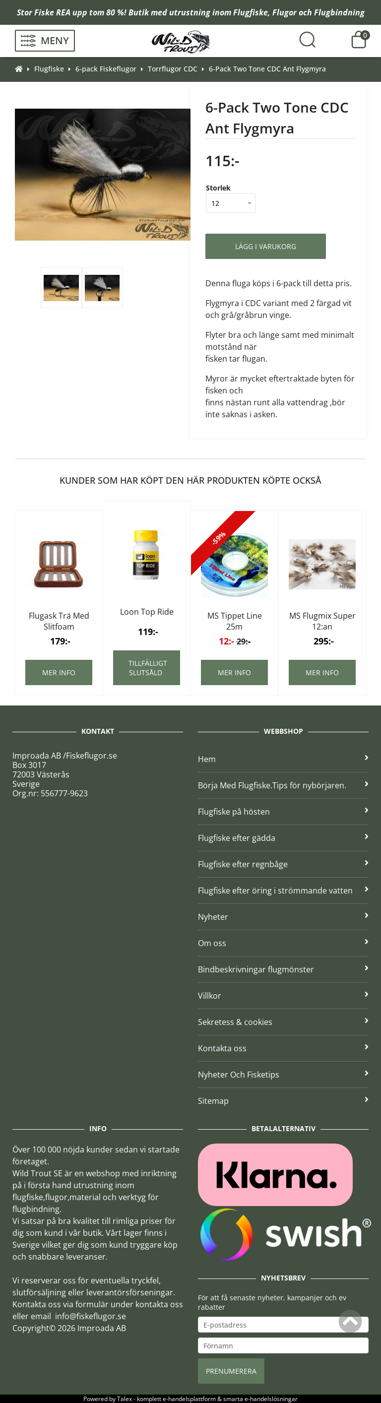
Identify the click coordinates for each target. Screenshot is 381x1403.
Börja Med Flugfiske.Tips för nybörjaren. (283, 785)
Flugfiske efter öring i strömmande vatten (283, 890)
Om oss (283, 943)
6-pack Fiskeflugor (105, 68)
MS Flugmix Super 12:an (322, 621)
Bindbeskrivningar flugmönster (283, 969)
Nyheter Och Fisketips (283, 1074)
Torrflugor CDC (172, 68)
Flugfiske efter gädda (283, 837)
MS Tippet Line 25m (234, 621)
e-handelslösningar (271, 1399)
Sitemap (283, 1100)
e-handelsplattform (189, 1399)
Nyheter (283, 916)
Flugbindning (339, 12)
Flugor (284, 12)
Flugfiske (250, 12)
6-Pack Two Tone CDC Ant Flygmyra (267, 68)
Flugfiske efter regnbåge (283, 864)
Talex (124, 1399)
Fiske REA (52, 12)
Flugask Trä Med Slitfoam (59, 621)
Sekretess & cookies (283, 1022)
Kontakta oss (283, 1048)
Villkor (283, 995)
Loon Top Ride (147, 611)
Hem (283, 759)
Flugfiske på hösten (283, 811)
